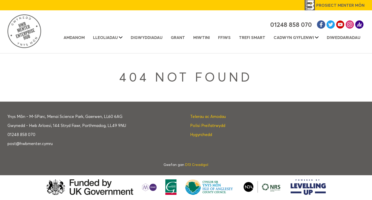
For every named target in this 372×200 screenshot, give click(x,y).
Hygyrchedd (201, 134)
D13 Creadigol (196, 165)
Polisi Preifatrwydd (207, 125)
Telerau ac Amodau (208, 116)
